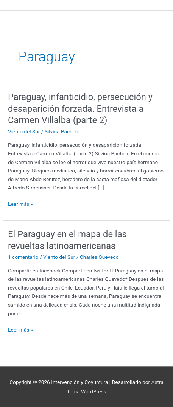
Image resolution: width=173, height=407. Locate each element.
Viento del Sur (24, 131)
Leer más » (20, 203)
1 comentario (23, 257)
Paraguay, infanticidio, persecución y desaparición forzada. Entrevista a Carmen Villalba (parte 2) (80, 109)
